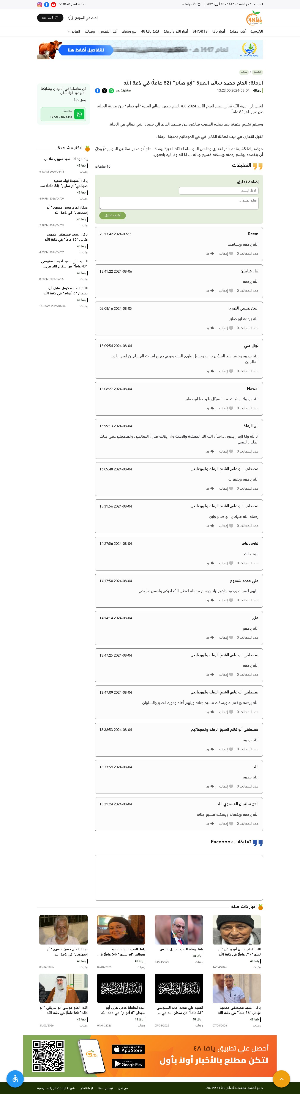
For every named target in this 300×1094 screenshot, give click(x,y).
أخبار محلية (238, 31)
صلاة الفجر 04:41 (73, 4)
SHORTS (200, 31)
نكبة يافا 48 (150, 31)
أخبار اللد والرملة (176, 31)
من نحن (123, 1088)
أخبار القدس (108, 31)
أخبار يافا (218, 31)
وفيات (90, 31)
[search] (83, 18)
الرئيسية (256, 31)
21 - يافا (193, 4)
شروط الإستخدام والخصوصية (56, 1088)
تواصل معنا (105, 1088)
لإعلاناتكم (86, 1088)
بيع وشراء (129, 31)
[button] (226, 253)
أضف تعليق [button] (112, 215)
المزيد (75, 31)
